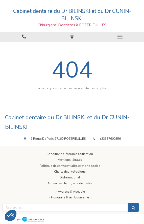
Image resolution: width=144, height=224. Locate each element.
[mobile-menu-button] (120, 37)
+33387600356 (110, 139)
